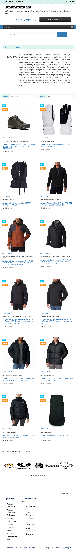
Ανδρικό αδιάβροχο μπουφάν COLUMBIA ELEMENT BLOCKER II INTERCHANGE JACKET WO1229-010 (18, 321)
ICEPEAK (44, 138)
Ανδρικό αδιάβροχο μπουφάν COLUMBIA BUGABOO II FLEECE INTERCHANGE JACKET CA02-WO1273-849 (18, 263)
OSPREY (44, 429)
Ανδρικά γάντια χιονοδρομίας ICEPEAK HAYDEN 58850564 (55, 145)
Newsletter (29, 534)
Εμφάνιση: (43, 96)
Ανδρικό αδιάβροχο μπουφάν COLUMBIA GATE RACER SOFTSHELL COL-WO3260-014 (56, 321)
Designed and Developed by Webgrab (58, 548)
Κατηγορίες (38, 27)
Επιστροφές (30, 518)
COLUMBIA (7, 138)
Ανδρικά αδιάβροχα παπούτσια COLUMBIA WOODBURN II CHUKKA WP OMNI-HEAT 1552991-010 (18, 146)
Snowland (64, 494)
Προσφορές (15, 47)
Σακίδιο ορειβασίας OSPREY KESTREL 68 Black (56, 436)
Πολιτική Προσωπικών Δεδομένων (11, 512)
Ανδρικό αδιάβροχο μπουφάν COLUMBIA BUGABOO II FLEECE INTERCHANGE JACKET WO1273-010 (56, 262)
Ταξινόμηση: (5, 96)
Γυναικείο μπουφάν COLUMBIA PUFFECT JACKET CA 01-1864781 (18, 436)
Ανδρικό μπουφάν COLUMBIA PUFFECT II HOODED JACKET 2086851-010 (18, 379)
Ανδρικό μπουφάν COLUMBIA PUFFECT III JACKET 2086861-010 (56, 379)
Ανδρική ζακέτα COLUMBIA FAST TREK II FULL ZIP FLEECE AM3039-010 (56, 204)
